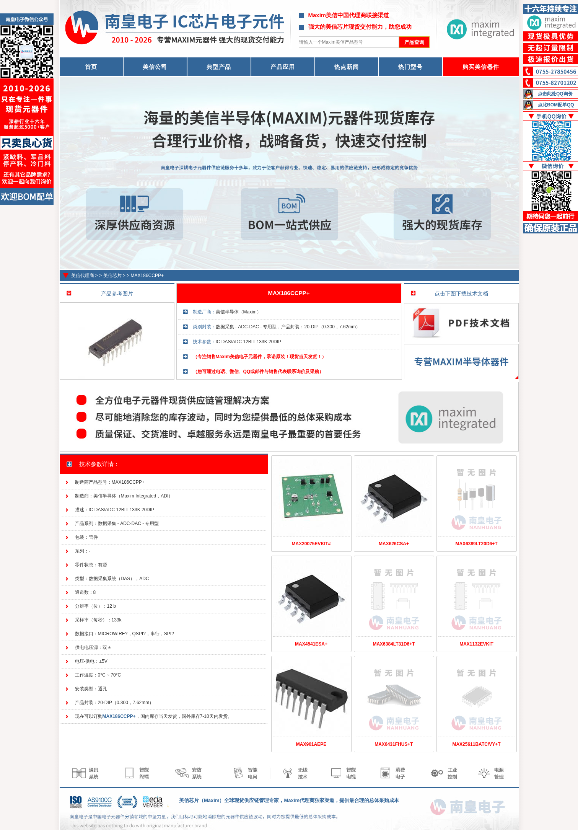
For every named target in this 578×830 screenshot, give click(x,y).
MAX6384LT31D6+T (394, 644)
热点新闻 (346, 67)
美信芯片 (112, 275)
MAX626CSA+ (394, 543)
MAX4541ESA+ (311, 644)
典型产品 (219, 67)
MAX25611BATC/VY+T (476, 744)
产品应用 (282, 67)
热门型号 (410, 67)
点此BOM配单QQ (556, 105)
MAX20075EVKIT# (311, 543)
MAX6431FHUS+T (393, 744)
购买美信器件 (480, 67)
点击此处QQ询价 (555, 93)
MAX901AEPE (311, 744)
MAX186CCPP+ (147, 275)
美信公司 (155, 67)
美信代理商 (82, 275)
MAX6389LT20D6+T (476, 543)
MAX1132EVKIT (476, 644)
